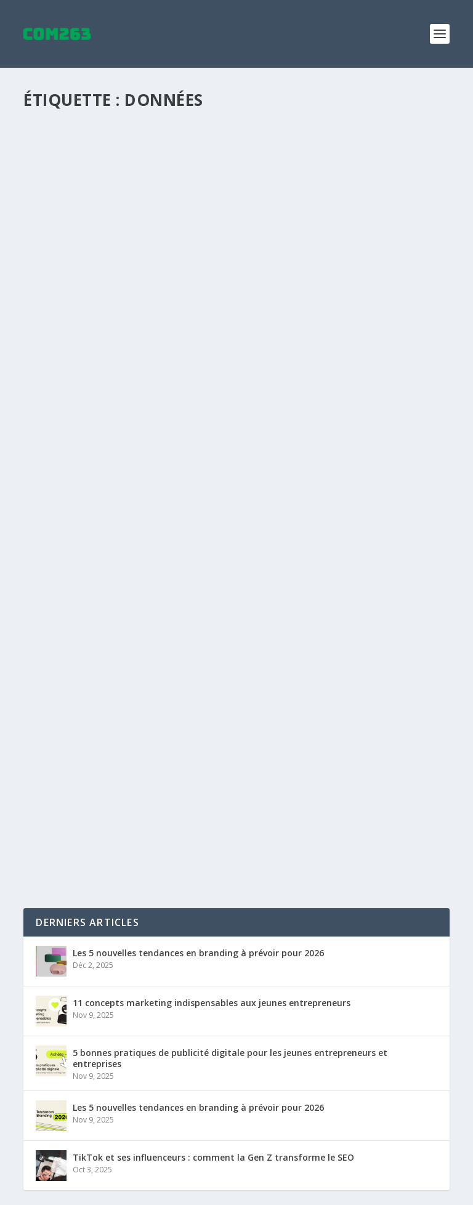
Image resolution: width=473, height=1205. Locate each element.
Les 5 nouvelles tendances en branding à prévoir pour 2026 (198, 953)
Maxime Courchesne (85, 331)
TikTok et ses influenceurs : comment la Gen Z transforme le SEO (213, 1157)
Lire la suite (71, 380)
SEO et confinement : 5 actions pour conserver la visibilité (206, 785)
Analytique (198, 331)
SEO (228, 331)
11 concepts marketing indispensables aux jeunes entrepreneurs (211, 1003)
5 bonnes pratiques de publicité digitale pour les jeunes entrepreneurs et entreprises (230, 1058)
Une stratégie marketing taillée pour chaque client (187, 312)
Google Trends (247, 805)
